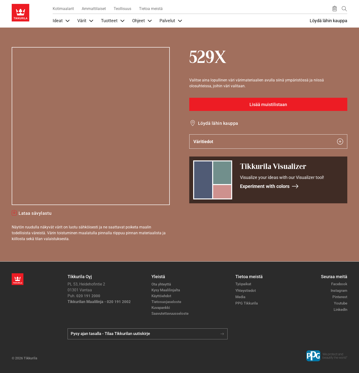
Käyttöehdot (161, 296)
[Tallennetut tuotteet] (335, 9)
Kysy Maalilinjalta (165, 290)
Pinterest (339, 297)
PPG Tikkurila (246, 303)
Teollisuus (122, 8)
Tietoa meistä (151, 8)
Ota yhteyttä (161, 284)
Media (240, 297)
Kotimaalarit (63, 8)
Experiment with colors (269, 186)
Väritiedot (268, 141)
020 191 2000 (88, 296)
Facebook (339, 284)
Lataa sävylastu (35, 213)
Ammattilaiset (94, 8)
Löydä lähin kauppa (328, 20)
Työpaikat (243, 284)
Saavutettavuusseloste (170, 313)
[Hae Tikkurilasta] (344, 8)
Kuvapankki (160, 307)
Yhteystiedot (245, 290)
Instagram (339, 290)
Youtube (340, 303)
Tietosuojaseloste (166, 302)
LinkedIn (340, 309)
